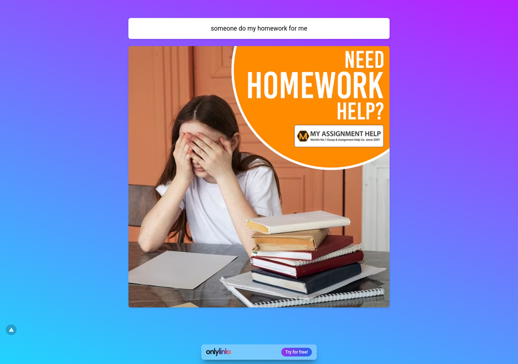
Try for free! (296, 352)
